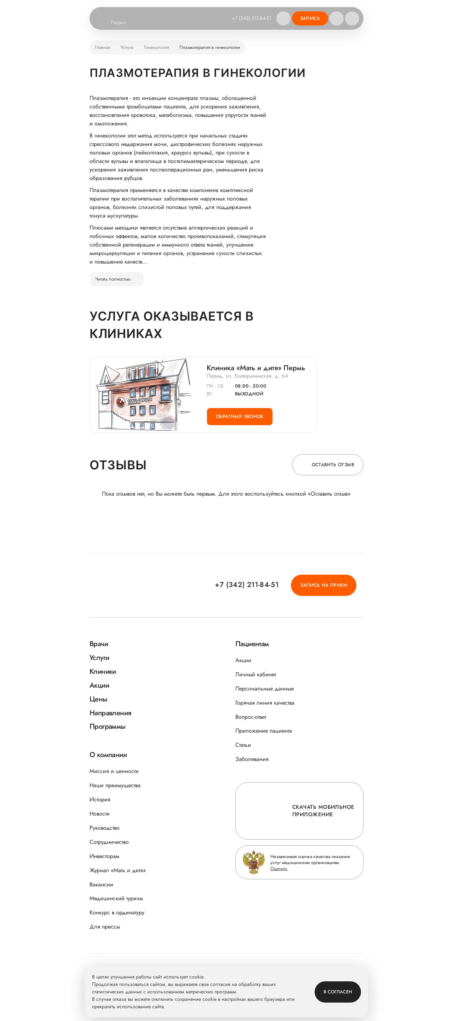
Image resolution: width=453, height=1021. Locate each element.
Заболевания (252, 759)
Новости (100, 814)
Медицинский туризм (116, 898)
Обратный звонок (240, 416)
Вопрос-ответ (250, 717)
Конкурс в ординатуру (117, 912)
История (100, 799)
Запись (310, 18)
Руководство (105, 828)
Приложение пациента (263, 731)
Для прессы (105, 927)
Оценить (278, 868)
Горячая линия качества (264, 703)
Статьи (243, 745)
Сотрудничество (109, 842)
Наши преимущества (115, 785)
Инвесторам (104, 856)
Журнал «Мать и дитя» (118, 870)
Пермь (123, 22)
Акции (243, 660)
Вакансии (101, 884)
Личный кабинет (255, 674)
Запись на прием (323, 585)
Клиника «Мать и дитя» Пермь (256, 368)
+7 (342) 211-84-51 (251, 18)
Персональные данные (264, 688)
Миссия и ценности (114, 771)
